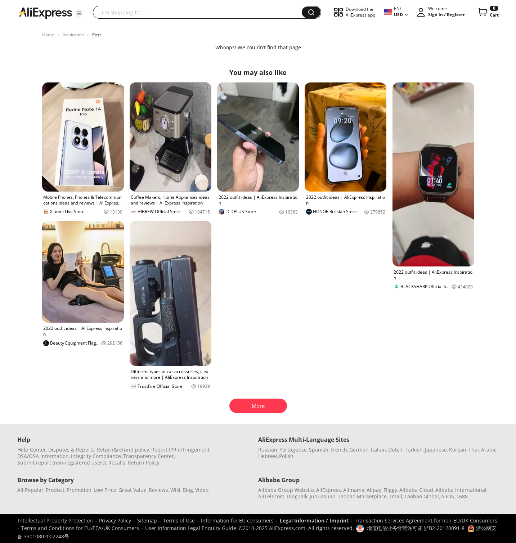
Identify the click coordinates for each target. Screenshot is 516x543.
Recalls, (117, 462)
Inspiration (73, 35)
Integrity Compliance (96, 456)
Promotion (79, 489)
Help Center (31, 449)
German (359, 449)
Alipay (374, 489)
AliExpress (328, 489)
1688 (462, 496)
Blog (188, 489)
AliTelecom (271, 496)
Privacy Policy (115, 520)
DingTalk (297, 496)
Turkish (414, 449)
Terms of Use (179, 520)
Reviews (158, 489)
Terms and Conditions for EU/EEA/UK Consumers (80, 528)
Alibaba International (460, 489)
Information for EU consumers (237, 520)
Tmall (395, 496)
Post (96, 35)
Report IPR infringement (180, 449)
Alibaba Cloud (416, 489)
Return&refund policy (123, 449)
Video (201, 489)
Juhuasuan (323, 496)
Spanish (318, 449)
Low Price (105, 489)
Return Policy (144, 462)
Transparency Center (148, 456)
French (339, 449)
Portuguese (293, 449)
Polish (286, 456)
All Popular (30, 489)
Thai (473, 449)
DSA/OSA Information (43, 456)
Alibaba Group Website (286, 489)
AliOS (447, 496)
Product (55, 489)
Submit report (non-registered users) (61, 462)
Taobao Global (421, 496)
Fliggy (390, 489)
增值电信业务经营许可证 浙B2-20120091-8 (416, 528)
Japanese (436, 449)
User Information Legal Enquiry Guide (190, 528)
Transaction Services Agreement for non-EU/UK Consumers (426, 520)
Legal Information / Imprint (314, 520)
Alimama (353, 489)
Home (48, 35)
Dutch (395, 449)
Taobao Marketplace (362, 496)
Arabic (489, 449)
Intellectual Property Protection (55, 520)
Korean (457, 449)
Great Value (132, 489)
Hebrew (267, 456)
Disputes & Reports (71, 449)
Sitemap (147, 520)
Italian (378, 449)
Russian (267, 449)
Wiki (175, 489)
